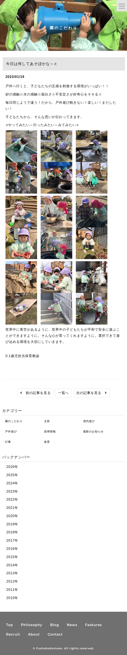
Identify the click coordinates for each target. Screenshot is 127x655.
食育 (45, 441)
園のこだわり (12, 421)
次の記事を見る (91, 393)
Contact (55, 634)
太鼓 (45, 421)
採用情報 (48, 431)
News (72, 625)
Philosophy (31, 625)
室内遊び (87, 421)
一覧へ (63, 393)
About (34, 634)
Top (9, 625)
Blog (54, 625)
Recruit (13, 634)
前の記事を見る (35, 393)
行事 (6, 441)
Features (93, 625)
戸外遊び (9, 431)
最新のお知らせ (92, 431)
